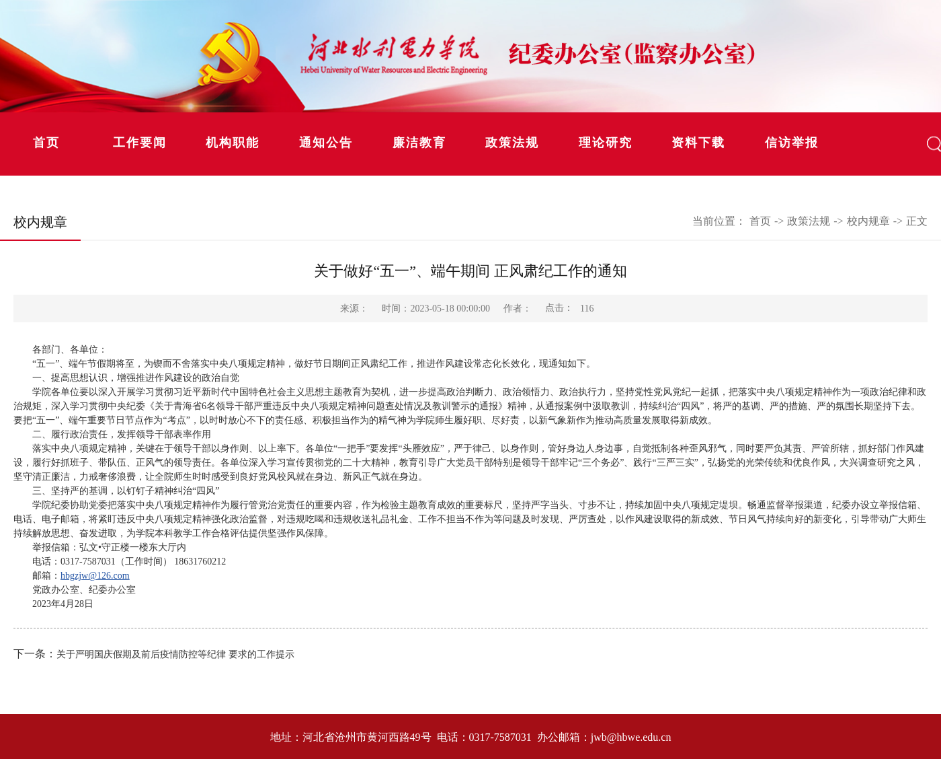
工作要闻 (140, 142)
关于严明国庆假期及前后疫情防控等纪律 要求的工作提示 (175, 654)
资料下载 (698, 142)
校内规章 (868, 221)
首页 (46, 142)
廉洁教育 (419, 142)
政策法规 (512, 142)
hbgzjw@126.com (95, 576)
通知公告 (326, 142)
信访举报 (792, 142)
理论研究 (605, 142)
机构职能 (232, 142)
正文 (917, 221)
